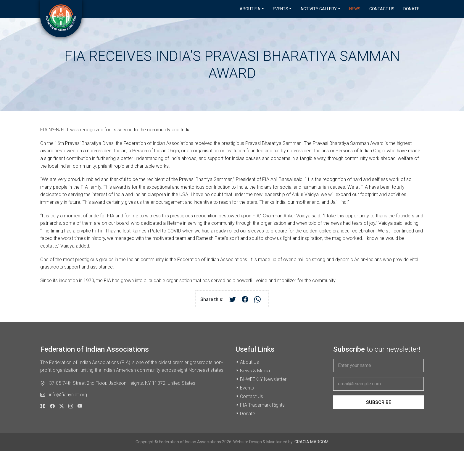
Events (247, 388)
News (354, 9)
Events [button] (280, 9)
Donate (411, 9)
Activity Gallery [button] (318, 9)
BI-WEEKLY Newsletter (263, 379)
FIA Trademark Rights (262, 405)
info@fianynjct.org (68, 394)
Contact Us (381, 9)
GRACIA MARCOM (311, 441)
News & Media (255, 371)
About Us (249, 362)
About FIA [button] (250, 9)
